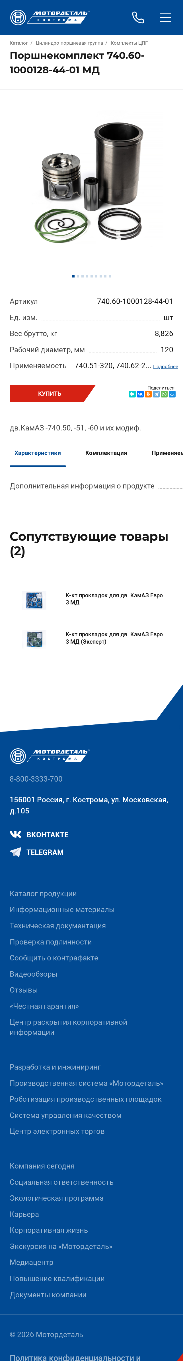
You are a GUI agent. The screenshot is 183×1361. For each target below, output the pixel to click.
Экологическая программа (57, 1198)
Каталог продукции (43, 893)
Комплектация (106, 452)
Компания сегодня (42, 1166)
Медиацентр (32, 1262)
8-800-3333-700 (36, 779)
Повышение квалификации (57, 1278)
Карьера (24, 1214)
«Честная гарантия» (44, 1006)
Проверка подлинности (51, 942)
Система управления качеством (66, 1115)
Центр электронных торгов (57, 1131)
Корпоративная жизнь (49, 1230)
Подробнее (165, 366)
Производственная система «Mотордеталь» (86, 1083)
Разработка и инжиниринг (55, 1067)
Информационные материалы (62, 909)
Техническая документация (58, 925)
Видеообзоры (33, 974)
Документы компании (48, 1294)
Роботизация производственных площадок (86, 1099)
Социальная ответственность (62, 1182)
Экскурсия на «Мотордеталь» (61, 1246)
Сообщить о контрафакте (54, 958)
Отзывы (24, 990)
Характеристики (38, 452)
